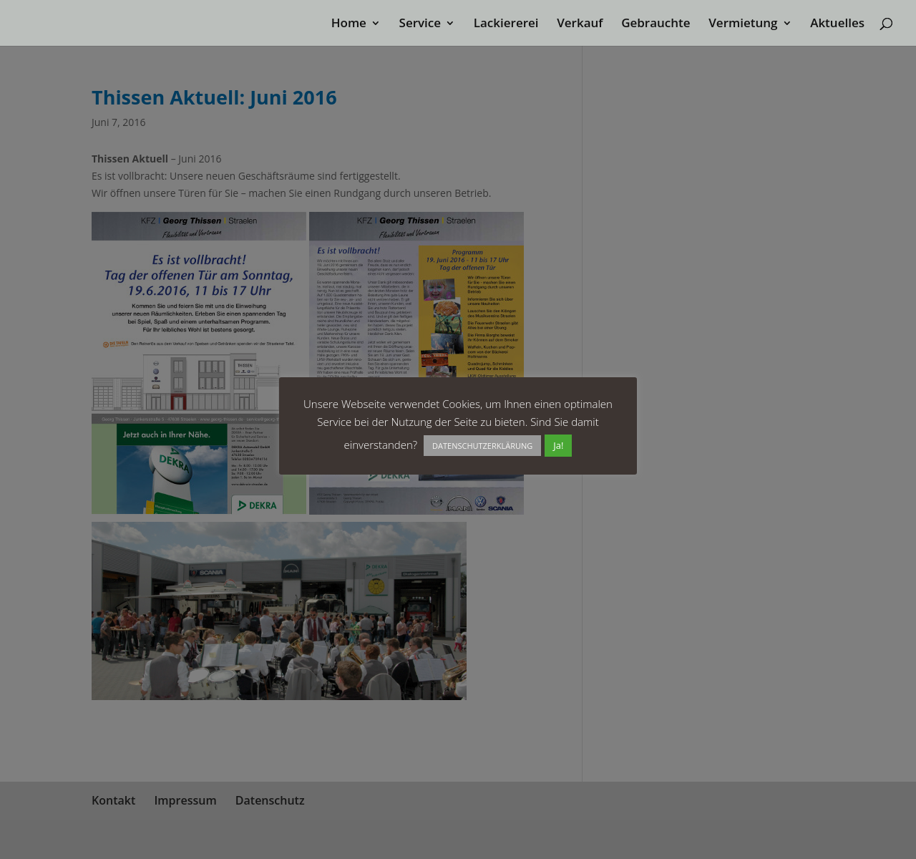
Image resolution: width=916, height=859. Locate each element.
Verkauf (580, 24)
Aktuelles (837, 24)
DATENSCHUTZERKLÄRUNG (482, 445)
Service (420, 24)
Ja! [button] (558, 445)
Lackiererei (506, 24)
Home (348, 24)
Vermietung (742, 24)
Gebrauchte (655, 24)
